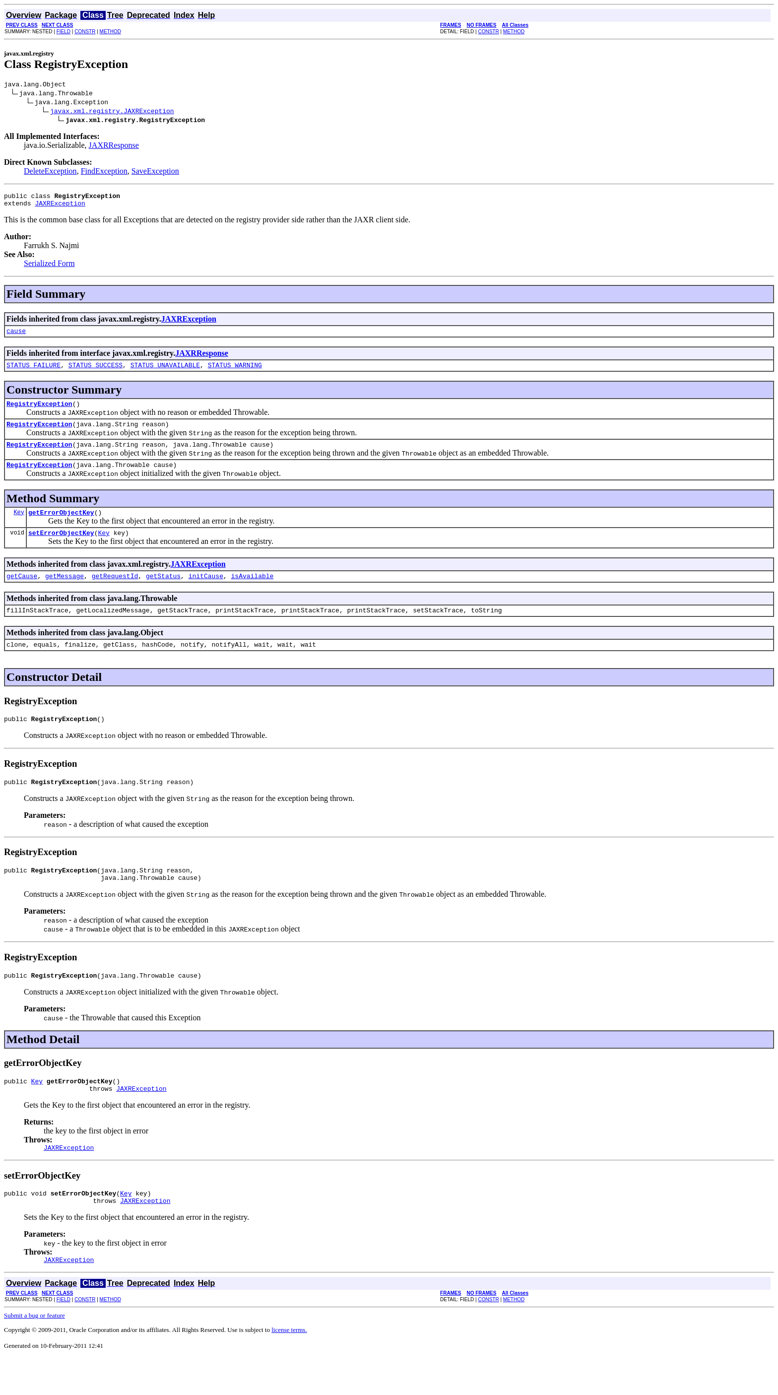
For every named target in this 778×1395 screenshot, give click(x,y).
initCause (206, 593)
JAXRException (60, 207)
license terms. (289, 1367)
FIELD (63, 31)
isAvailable (252, 593)
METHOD (110, 31)
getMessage (64, 593)
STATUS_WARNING (235, 372)
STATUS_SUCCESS (95, 372)
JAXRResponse (114, 146)
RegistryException (39, 412)
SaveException (155, 172)
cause (16, 336)
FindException (104, 172)
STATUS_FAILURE (33, 372)
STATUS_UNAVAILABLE (165, 372)
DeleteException (50, 172)
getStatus (163, 593)
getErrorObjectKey (61, 527)
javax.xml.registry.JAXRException (112, 112)
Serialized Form (49, 268)
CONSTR (84, 31)
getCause (21, 593)
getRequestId (115, 593)
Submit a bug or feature (34, 1352)
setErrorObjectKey (61, 548)
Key (18, 527)
